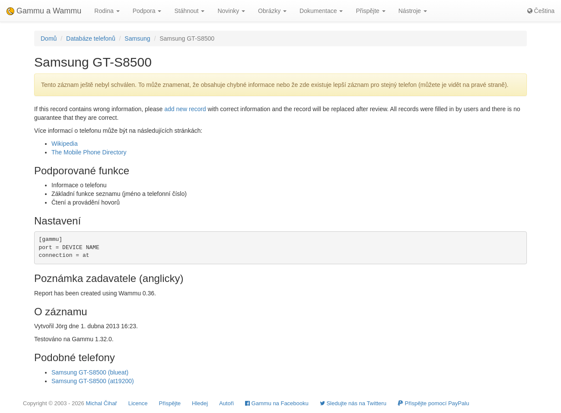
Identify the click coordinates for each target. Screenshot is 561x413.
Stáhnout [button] (189, 10)
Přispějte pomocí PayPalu (433, 403)
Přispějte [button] (370, 10)
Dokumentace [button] (321, 10)
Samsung (137, 38)
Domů (49, 38)
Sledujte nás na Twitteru (353, 403)
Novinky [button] (231, 10)
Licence (138, 403)
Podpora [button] (147, 10)
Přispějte (170, 403)
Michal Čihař (101, 403)
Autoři (226, 403)
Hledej (200, 403)
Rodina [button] (106, 10)
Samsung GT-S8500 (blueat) (89, 372)
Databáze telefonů (90, 38)
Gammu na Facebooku (277, 403)
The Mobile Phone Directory (89, 152)
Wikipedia (64, 143)
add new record (185, 109)
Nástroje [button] (412, 10)
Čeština (541, 10)
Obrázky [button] (272, 10)
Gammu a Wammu (43, 10)
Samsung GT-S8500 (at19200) (92, 381)
